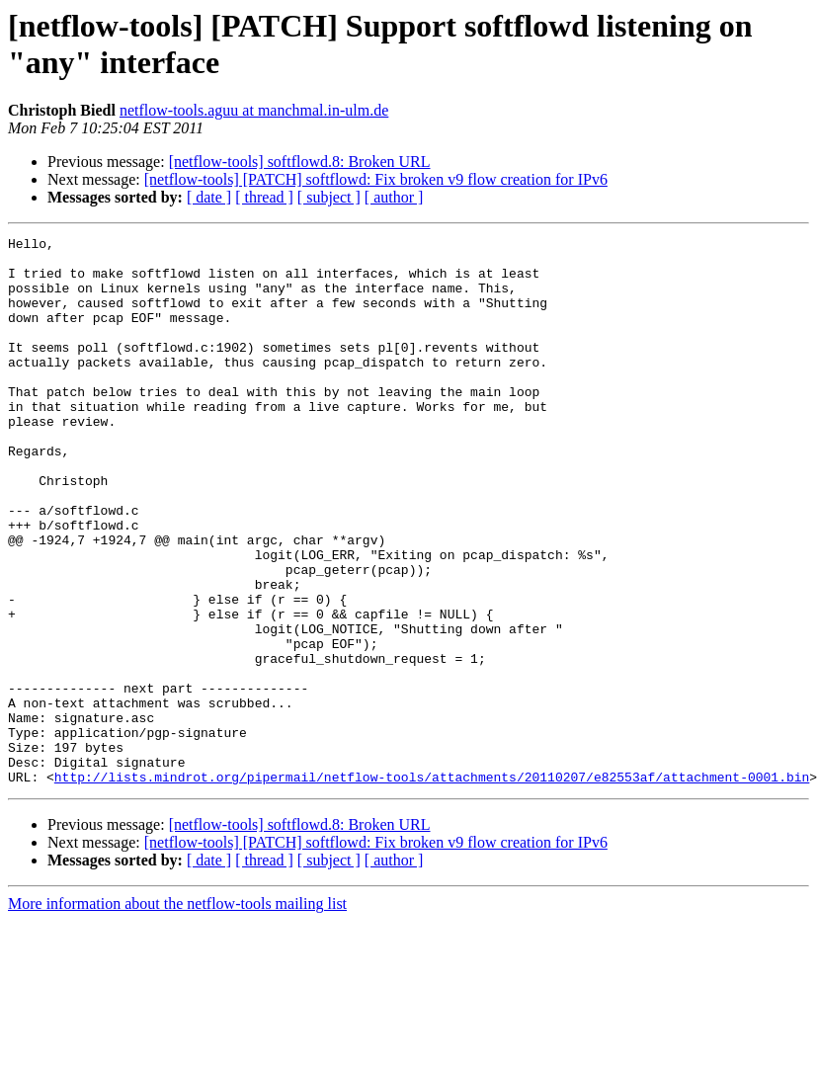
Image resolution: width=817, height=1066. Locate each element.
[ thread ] (264, 197)
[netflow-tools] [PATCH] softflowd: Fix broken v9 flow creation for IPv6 (376, 179)
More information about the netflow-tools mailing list (177, 1013)
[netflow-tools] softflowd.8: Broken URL (300, 161)
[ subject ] (329, 197)
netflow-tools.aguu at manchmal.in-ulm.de (254, 110)
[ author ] (394, 197)
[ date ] (209, 197)
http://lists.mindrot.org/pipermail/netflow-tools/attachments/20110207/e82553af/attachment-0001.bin (431, 886)
